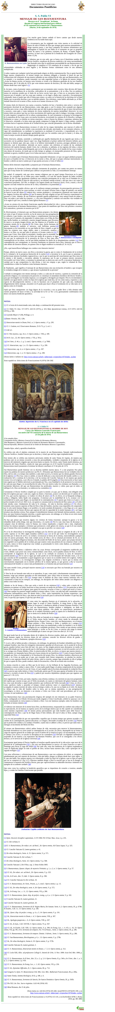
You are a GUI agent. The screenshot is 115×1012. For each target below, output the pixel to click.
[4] (81, 188)
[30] (25, 711)
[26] (67, 683)
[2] (62, 161)
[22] (44, 639)
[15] (29, 577)
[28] (25, 693)
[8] (29, 224)
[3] (60, 184)
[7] (47, 200)
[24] (5, 671)
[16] (58, 585)
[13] (47, 254)
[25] (32, 673)
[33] (54, 735)
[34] (38, 739)
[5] (25, 192)
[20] (55, 613)
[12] (77, 240)
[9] (18, 226)
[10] (57, 226)
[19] (42, 597)
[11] (55, 232)
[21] (80, 623)
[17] (64, 587)
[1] (29, 85)
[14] (42, 568)
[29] (25, 703)
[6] (30, 194)
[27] (73, 685)
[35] (28, 744)
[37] (18, 750)
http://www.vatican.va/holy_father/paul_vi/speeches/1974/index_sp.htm (50, 357)
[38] (29, 764)
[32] (75, 721)
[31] (17, 715)
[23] (60, 653)
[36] (34, 746)
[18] (5, 591)
